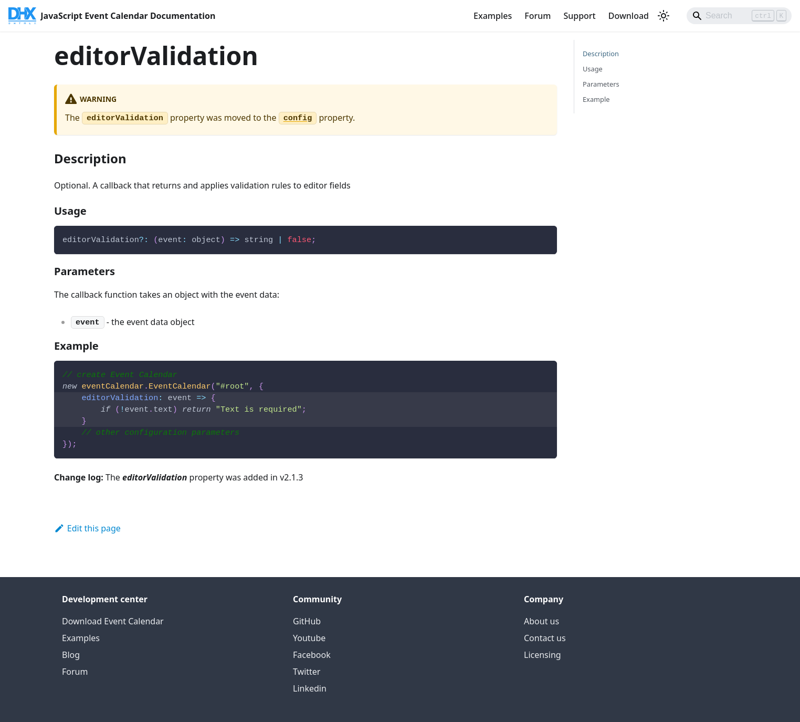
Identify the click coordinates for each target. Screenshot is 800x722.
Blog (71, 655)
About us (541, 621)
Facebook (312, 655)
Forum (537, 16)
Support (579, 16)
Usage (593, 69)
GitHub (307, 621)
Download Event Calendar (113, 621)
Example (596, 99)
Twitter (306, 671)
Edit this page (87, 528)
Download (628, 16)
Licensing (542, 655)
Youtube (309, 638)
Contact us (545, 638)
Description (601, 53)
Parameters (601, 84)
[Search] (739, 15)
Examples (492, 16)
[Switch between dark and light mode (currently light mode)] (663, 15)
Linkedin (310, 688)
